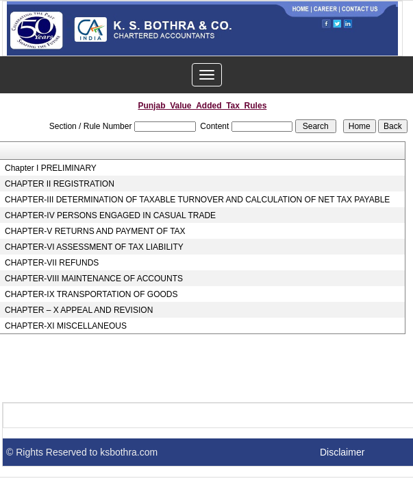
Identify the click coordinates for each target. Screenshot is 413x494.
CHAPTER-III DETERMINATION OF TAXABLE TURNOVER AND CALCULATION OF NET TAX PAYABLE (197, 199)
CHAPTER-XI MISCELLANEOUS (66, 326)
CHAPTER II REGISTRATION (59, 184)
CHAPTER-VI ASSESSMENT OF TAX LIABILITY (94, 247)
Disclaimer (342, 452)
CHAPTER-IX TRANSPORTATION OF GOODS (91, 294)
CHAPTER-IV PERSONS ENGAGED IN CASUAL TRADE (110, 215)
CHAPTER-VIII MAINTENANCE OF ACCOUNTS (94, 278)
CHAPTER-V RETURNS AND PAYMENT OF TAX (95, 231)
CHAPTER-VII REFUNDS (52, 263)
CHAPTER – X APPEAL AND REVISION (79, 310)
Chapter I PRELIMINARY (51, 168)
